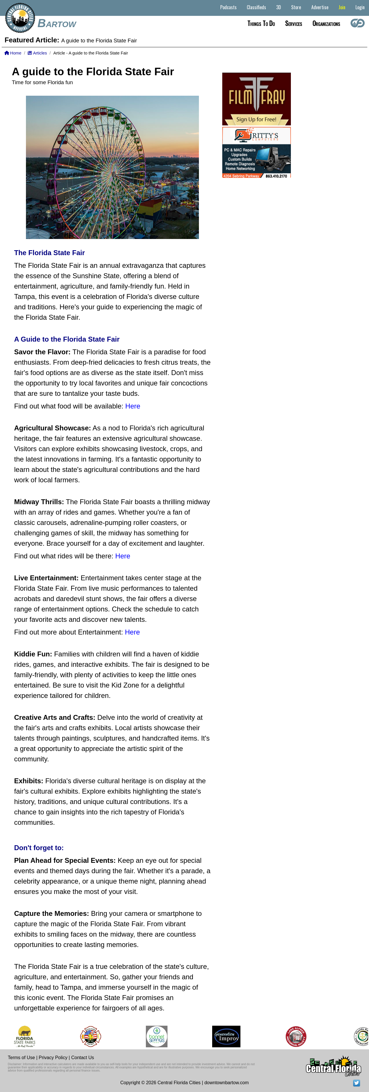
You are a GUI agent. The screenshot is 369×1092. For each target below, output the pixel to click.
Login (360, 7)
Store (296, 7)
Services (293, 23)
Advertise (319, 7)
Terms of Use (21, 1057)
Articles (37, 53)
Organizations (326, 23)
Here (132, 406)
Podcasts (228, 7)
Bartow (56, 23)
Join (341, 7)
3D (278, 7)
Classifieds (256, 7)
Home (12, 53)
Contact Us (82, 1057)
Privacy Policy (53, 1057)
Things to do (261, 23)
